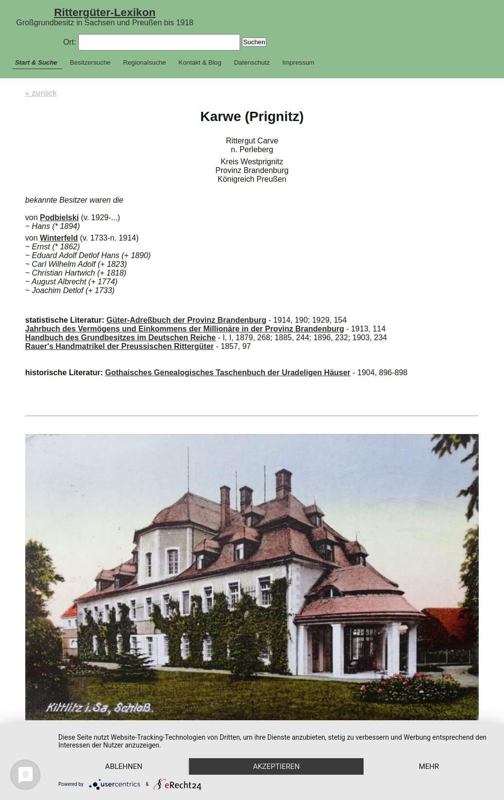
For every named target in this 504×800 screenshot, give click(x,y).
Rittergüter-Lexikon (105, 12)
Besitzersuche (90, 62)
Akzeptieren (276, 766)
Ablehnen (123, 766)
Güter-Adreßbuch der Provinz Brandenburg (186, 320)
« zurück (41, 93)
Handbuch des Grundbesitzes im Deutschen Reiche (120, 337)
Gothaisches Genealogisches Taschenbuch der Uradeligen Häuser (227, 372)
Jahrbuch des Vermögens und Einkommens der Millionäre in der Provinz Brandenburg (184, 329)
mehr (429, 766)
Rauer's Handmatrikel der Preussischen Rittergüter (119, 346)
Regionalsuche (144, 62)
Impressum (298, 62)
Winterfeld (59, 238)
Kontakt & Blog (199, 62)
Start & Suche (36, 62)
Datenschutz (252, 62)
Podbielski (59, 217)
